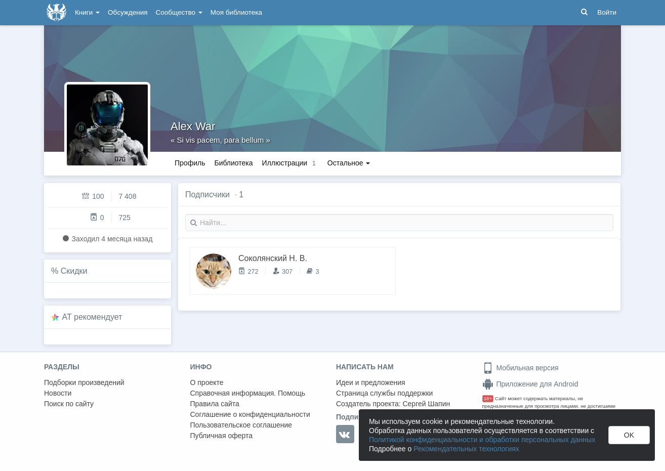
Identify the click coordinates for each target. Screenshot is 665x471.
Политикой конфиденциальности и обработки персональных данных (482, 440)
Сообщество (179, 12)
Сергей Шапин (426, 404)
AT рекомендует (92, 317)
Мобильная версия (520, 367)
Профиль (190, 163)
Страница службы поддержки (384, 393)
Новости (57, 393)
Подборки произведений (84, 382)
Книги (87, 12)
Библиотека (233, 163)
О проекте (207, 382)
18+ (488, 398)
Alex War (193, 126)
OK (629, 435)
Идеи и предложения (370, 382)
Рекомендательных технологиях (466, 449)
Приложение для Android (530, 384)
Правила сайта (214, 404)
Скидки (74, 271)
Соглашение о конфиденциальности (250, 414)
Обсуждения (127, 12)
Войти (606, 12)
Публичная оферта (221, 436)
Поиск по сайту (69, 404)
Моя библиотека (236, 12)
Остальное (348, 163)
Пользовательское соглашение (241, 425)
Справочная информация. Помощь (248, 393)
